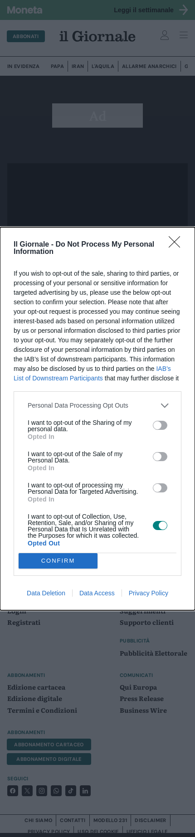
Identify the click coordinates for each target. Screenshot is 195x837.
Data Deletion (46, 593)
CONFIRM (58, 560)
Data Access (97, 593)
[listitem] (97, 405)
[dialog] (97, 418)
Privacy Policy (148, 593)
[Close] (177, 244)
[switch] (160, 425)
